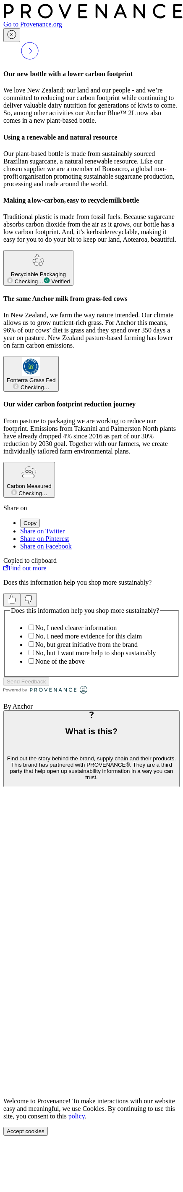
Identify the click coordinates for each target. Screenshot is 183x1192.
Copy (30, 523)
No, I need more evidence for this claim (88, 636)
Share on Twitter (42, 531)
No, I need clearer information (76, 627)
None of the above (60, 661)
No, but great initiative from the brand (86, 644)
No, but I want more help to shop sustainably (95, 653)
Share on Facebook (46, 546)
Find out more (25, 568)
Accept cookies (25, 1131)
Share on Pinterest (44, 538)
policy (76, 1116)
